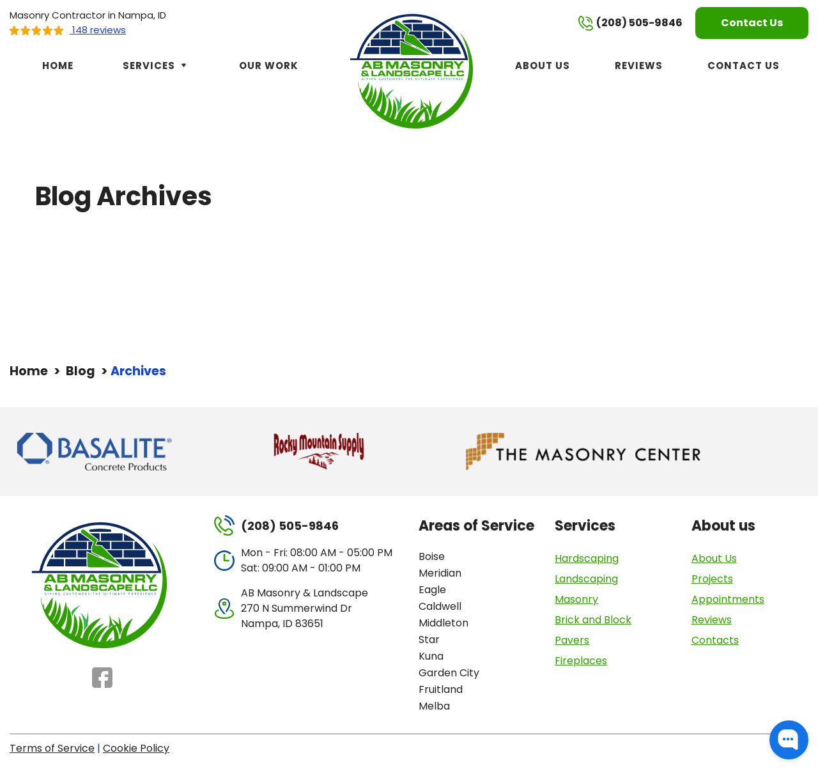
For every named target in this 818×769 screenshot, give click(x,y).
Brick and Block (593, 619)
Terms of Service (52, 748)
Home (57, 65)
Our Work (268, 65)
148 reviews (68, 29)
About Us (542, 65)
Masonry (576, 599)
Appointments (727, 599)
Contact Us (752, 22)
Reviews (639, 65)
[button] (788, 739)
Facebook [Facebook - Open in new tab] (102, 677)
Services (156, 66)
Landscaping (586, 578)
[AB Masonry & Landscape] (413, 70)
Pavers (572, 640)
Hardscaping (587, 558)
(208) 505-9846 (630, 23)
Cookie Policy (136, 748)
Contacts (715, 640)
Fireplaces (581, 660)
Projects (712, 578)
